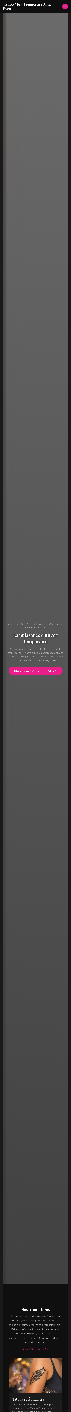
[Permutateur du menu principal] (65, 6)
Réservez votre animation (35, 670)
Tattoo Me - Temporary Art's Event (27, 6)
